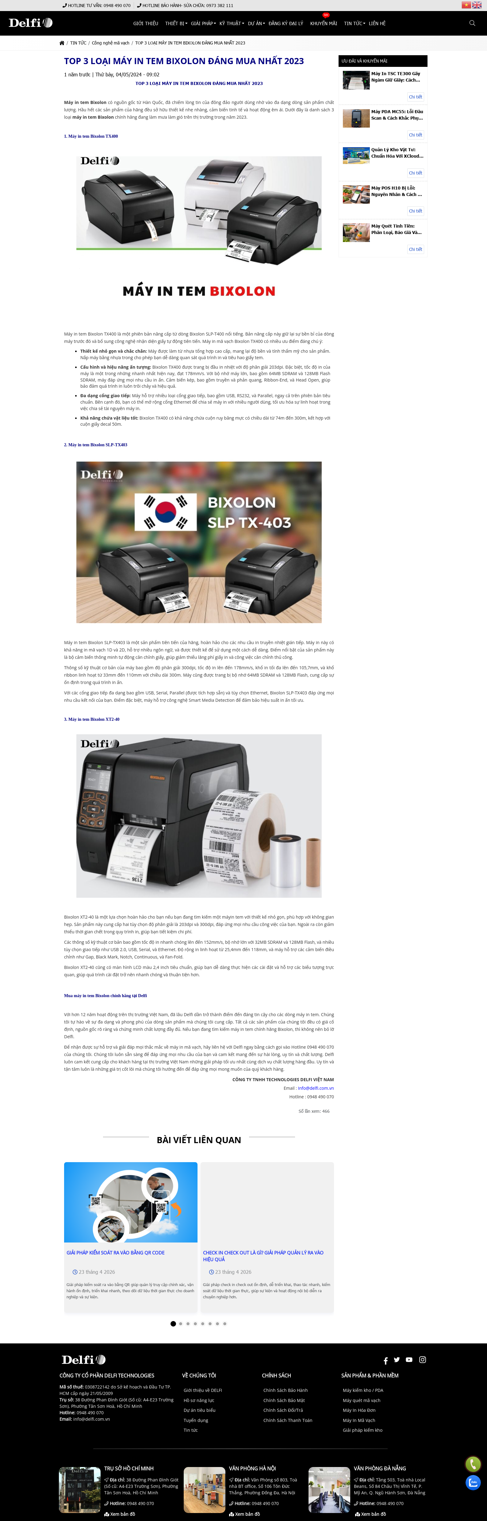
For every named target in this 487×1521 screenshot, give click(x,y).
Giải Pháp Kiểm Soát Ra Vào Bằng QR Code (115, 1253)
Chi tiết (415, 96)
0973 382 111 (219, 5)
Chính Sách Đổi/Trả (283, 1410)
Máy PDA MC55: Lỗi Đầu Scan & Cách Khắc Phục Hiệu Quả (397, 115)
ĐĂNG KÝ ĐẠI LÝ (286, 23)
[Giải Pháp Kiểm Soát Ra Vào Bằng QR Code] (130, 1207)
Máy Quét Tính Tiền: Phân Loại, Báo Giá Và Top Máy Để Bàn (394, 229)
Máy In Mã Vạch (359, 1420)
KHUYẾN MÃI (323, 23)
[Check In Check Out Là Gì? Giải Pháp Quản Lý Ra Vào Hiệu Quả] (267, 1229)
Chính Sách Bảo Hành (285, 1390)
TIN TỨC (353, 23)
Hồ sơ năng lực (199, 1400)
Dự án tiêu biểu (200, 1410)
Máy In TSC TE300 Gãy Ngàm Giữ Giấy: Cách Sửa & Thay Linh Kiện (395, 77)
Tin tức (191, 1430)
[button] (472, 23)
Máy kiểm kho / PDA (363, 1390)
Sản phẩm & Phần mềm (369, 1375)
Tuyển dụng (196, 1420)
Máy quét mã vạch (362, 1400)
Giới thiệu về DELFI (203, 1390)
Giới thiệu (146, 23)
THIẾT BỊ (174, 23)
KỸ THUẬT (230, 23)
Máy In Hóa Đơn (359, 1410)
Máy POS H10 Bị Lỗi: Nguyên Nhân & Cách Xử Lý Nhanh (397, 191)
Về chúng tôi (199, 1375)
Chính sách (276, 1375)
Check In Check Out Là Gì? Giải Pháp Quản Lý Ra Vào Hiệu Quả (263, 1256)
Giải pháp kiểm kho (362, 1430)
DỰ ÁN (255, 23)
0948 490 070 (117, 5)
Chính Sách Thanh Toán (288, 1420)
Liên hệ (377, 23)
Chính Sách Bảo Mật (284, 1400)
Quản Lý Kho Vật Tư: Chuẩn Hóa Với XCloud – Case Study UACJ (397, 153)
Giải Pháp (202, 23)
